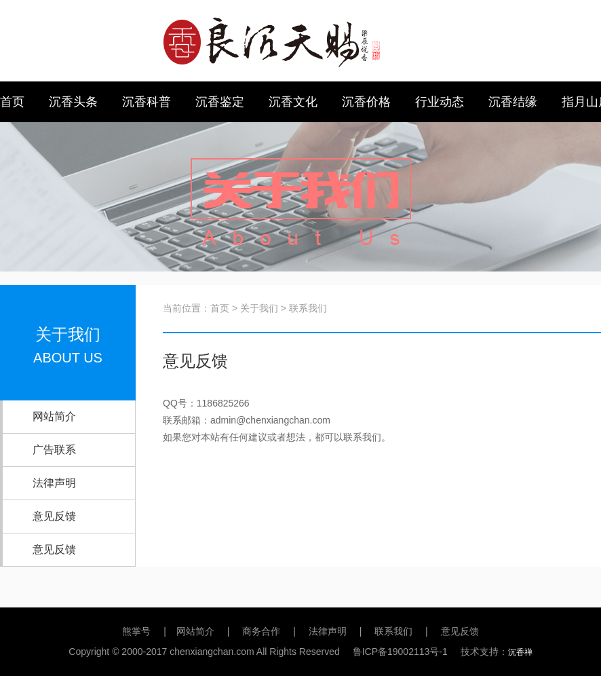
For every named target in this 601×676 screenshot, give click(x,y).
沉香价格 (366, 102)
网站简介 (54, 416)
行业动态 (439, 102)
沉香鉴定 (219, 102)
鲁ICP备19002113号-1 (400, 651)
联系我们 (393, 631)
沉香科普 (146, 102)
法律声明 (54, 483)
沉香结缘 (512, 102)
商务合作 (261, 631)
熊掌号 (136, 631)
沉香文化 (293, 102)
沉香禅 (520, 652)
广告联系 (54, 449)
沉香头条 (73, 102)
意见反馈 (54, 516)
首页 (12, 102)
